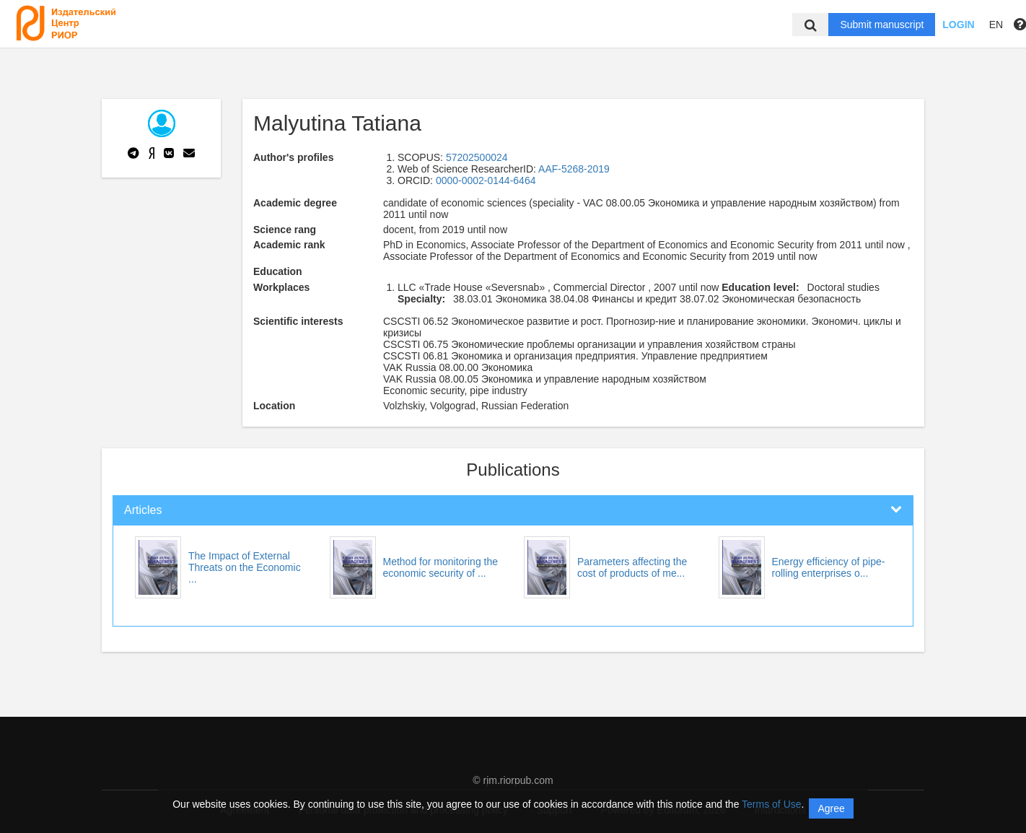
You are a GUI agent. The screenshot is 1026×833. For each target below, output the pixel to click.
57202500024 (477, 157)
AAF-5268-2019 (574, 169)
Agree (830, 808)
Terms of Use (771, 804)
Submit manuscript (882, 24)
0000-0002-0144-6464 (486, 180)
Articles (143, 510)
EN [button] (996, 24)
